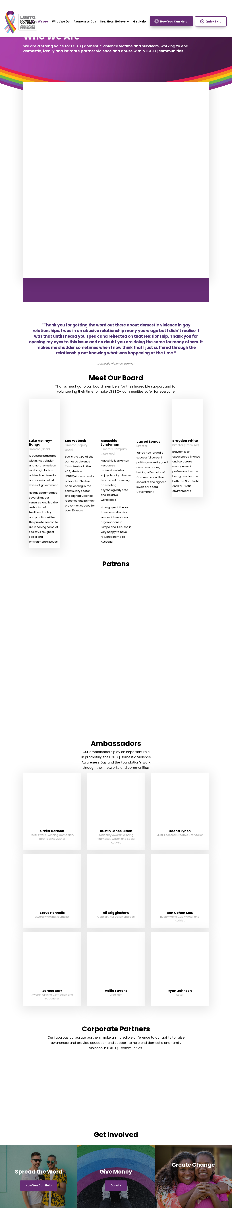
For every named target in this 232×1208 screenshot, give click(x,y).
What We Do (61, 21)
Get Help (139, 21)
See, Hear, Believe (113, 21)
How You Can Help (173, 21)
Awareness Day (85, 21)
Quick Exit (213, 21)
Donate (116, 1185)
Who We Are (39, 21)
